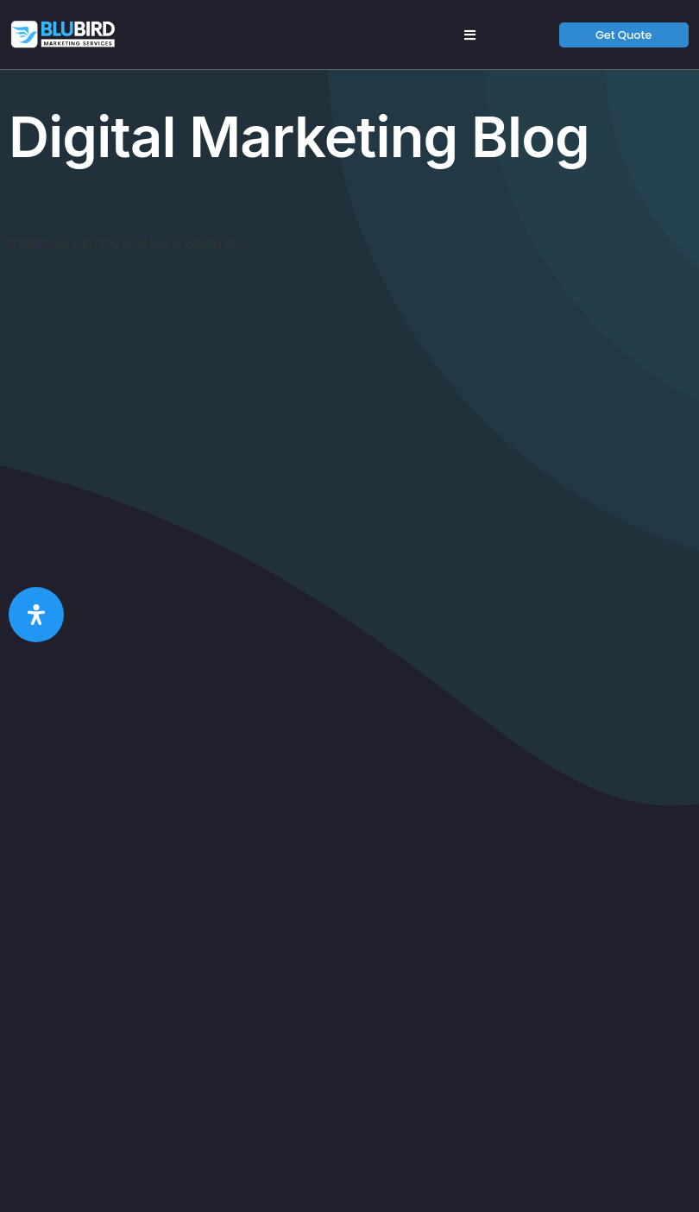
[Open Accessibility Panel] (36, 614)
